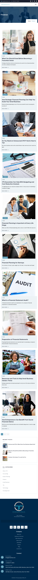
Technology (5, 488)
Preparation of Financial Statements (15, 339)
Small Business (6, 482)
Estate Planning (6, 476)
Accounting (5, 473)
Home (29, 21)
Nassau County (9, 565)
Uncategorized (6, 490)
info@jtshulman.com (10, 557)
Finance (4, 479)
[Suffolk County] (2, 571)
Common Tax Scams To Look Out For (17, 457)
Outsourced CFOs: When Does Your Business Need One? (21, 444)
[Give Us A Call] (2, 562)
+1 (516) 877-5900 (10, 562)
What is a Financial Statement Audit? (15, 300)
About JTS (5, 471)
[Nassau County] (2, 566)
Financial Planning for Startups (13, 262)
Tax (3, 485)
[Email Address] (2, 557)
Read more (5, 67)
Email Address (8, 556)
